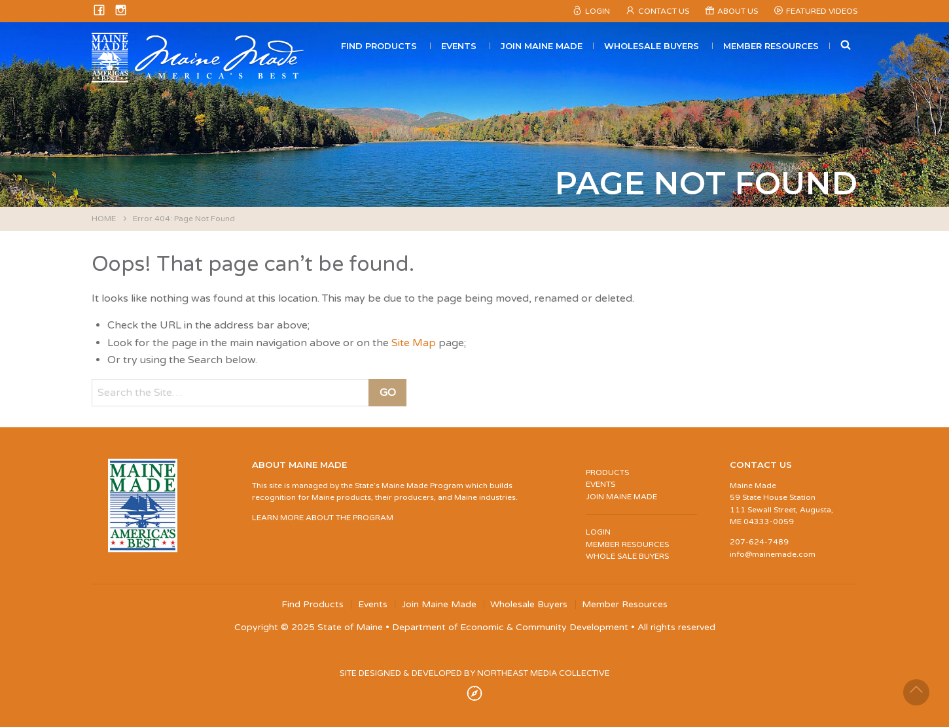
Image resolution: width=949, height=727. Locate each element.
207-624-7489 (759, 541)
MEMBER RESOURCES (627, 544)
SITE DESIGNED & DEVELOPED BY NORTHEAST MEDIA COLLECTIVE (475, 673)
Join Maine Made (541, 46)
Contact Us (663, 11)
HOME (104, 218)
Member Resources (771, 46)
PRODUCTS (607, 472)
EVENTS (600, 484)
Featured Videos (821, 11)
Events (458, 46)
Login (597, 11)
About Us (737, 11)
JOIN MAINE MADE (621, 496)
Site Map (413, 342)
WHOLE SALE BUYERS (627, 556)
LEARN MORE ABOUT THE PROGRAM (322, 517)
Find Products (379, 46)
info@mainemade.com (772, 554)
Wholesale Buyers (651, 46)
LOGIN (598, 532)
